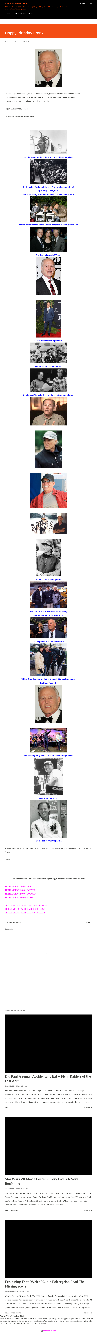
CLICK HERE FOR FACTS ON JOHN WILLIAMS (25, 913)
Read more (88, 1107)
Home (7, 13)
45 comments (16, 1313)
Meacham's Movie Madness (22, 13)
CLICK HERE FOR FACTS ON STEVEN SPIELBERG (26, 905)
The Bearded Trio (16, 3)
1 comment (15, 1210)
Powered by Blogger (48, 1331)
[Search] (82, 3)
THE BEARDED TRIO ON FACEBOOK (21, 886)
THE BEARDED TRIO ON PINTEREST (21, 897)
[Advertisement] (48, 993)
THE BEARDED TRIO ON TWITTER (20, 890)
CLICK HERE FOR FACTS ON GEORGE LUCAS (25, 909)
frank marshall (16, 923)
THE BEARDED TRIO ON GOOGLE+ (20, 894)
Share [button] (87, 923)
